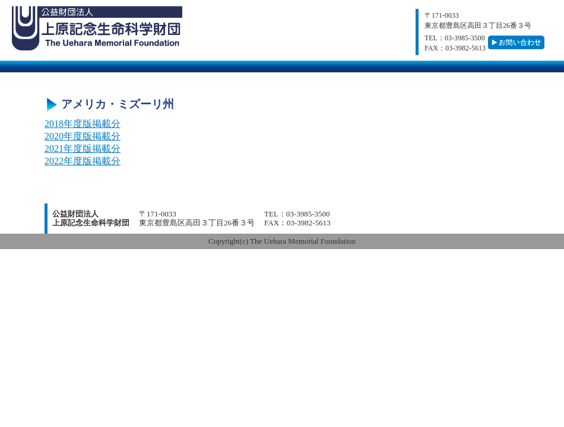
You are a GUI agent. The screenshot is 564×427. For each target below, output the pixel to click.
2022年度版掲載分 (83, 161)
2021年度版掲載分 (83, 149)
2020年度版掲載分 (83, 136)
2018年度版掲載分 (83, 124)
